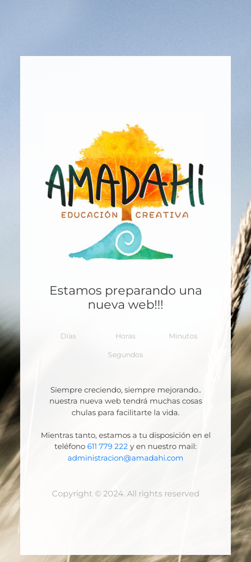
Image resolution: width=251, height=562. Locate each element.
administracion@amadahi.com (125, 458)
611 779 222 (107, 446)
